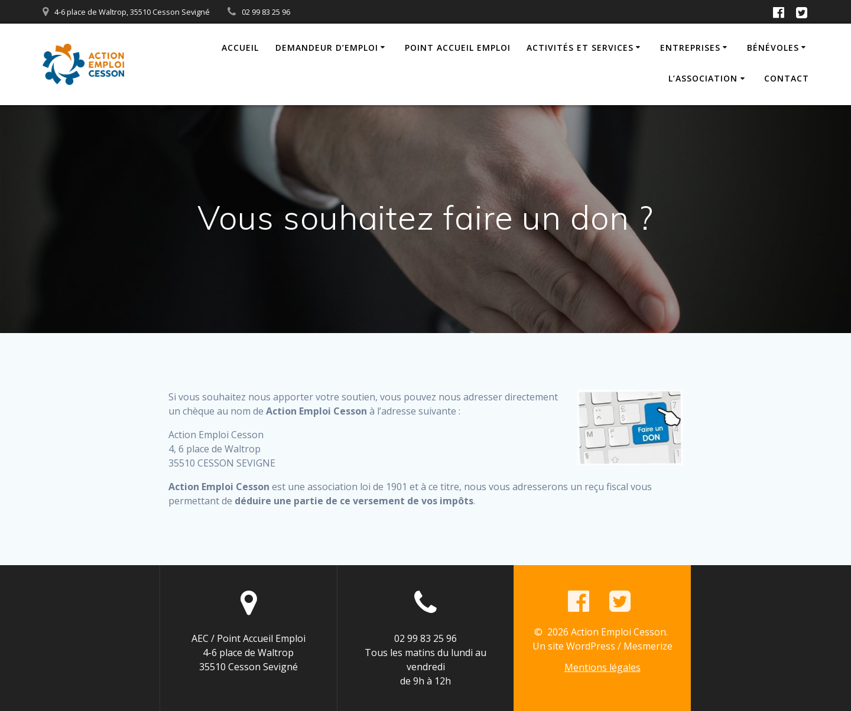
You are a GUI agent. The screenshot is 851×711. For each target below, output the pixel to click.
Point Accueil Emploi (458, 47)
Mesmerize (648, 646)
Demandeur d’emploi (326, 47)
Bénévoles (773, 47)
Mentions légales (602, 667)
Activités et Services (580, 47)
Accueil (240, 47)
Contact (786, 78)
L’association (703, 78)
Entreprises (690, 47)
